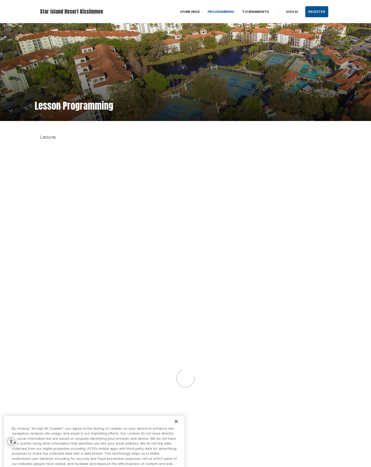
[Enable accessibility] (11, 441)
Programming (221, 12)
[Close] (176, 427)
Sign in (292, 12)
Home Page (190, 12)
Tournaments (255, 12)
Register (316, 12)
